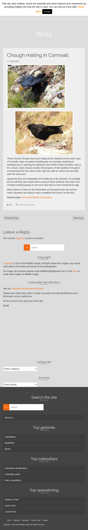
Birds (10, 205)
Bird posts (27, 197)
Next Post (78, 218)
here (75, 271)
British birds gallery (43, 197)
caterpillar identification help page (27, 288)
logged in (20, 238)
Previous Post (11, 218)
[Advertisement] (44, 333)
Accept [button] (47, 11)
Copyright (7, 263)
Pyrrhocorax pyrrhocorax (26, 205)
